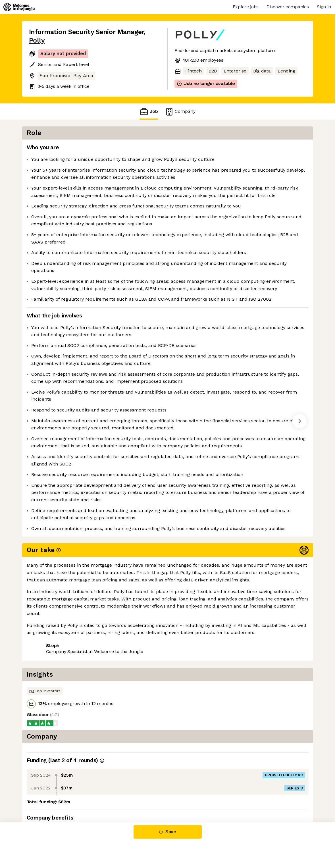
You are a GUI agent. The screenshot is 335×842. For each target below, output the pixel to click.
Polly (37, 40)
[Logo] (19, 7)
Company (180, 111)
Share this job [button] (45, 798)
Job (149, 111)
